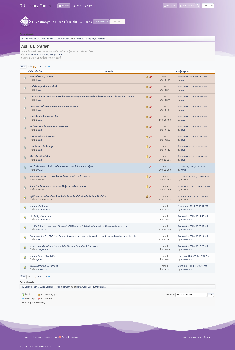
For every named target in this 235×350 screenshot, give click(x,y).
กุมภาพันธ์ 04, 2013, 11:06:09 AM (194, 176)
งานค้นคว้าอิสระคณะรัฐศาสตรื (44, 266)
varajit (40, 170)
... (43, 66)
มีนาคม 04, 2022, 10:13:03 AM (192, 126)
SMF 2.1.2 (28, 337)
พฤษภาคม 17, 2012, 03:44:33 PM (194, 186)
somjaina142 (43, 249)
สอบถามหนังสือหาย (39, 206)
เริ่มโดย (38, 71)
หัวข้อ (30, 71)
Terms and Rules (195, 337)
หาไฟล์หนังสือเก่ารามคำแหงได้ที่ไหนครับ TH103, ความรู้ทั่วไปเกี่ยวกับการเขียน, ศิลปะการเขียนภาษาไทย (79, 226)
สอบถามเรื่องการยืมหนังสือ (42, 256)
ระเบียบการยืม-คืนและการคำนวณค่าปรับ (49, 126)
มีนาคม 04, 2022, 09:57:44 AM (192, 146)
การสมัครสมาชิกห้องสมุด (41, 146)
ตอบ (106, 71)
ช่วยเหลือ (183, 337)
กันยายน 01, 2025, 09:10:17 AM (193, 206)
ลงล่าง (23, 67)
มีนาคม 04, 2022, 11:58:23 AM (192, 77)
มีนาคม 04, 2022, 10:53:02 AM (192, 106)
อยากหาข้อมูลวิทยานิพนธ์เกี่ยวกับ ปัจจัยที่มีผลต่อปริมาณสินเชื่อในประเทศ (64, 246)
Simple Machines (52, 337)
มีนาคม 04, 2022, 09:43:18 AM (192, 156)
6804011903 (43, 229)
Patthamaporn (44, 209)
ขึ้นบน (23, 277)
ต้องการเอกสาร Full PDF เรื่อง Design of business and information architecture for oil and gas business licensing (83, 236)
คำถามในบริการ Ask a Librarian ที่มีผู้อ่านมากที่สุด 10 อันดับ (58, 186)
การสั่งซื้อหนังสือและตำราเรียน (44, 116)
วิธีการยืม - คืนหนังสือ (40, 156)
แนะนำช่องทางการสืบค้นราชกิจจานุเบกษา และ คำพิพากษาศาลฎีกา (61, 166)
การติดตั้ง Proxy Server (41, 77)
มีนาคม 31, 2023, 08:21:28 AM (192, 266)
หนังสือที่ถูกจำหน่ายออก (41, 216)
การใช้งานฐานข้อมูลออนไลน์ (43, 86)
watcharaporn (88, 39)
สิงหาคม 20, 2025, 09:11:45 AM (193, 216)
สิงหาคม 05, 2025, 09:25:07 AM (193, 226)
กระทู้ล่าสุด (182, 71)
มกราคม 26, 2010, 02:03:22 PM (193, 196)
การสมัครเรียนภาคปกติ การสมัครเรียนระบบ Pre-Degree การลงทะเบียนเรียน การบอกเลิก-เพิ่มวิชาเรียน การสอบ (82, 96)
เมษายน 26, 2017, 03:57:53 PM (192, 166)
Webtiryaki (75, 337)
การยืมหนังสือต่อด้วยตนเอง (42, 136)
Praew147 (42, 269)
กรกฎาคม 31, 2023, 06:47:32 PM (193, 256)
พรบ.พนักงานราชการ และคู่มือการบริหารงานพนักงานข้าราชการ (60, 176)
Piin (39, 239)
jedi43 (40, 259)
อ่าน (112, 71)
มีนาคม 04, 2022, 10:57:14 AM (192, 96)
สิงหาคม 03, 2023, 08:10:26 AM (193, 246)
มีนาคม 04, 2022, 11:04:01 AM (192, 86)
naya (79, 39)
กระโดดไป (170, 295)
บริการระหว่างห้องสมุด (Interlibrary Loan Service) (54, 106)
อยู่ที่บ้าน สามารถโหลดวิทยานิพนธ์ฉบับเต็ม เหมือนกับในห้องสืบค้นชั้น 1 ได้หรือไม (68, 196)
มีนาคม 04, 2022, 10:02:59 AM (192, 136)
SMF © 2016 (39, 337)
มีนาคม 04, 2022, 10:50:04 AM (192, 116)
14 (45, 66)
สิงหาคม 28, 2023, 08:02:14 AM (193, 236)
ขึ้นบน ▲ (207, 337)
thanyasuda (100, 39)
